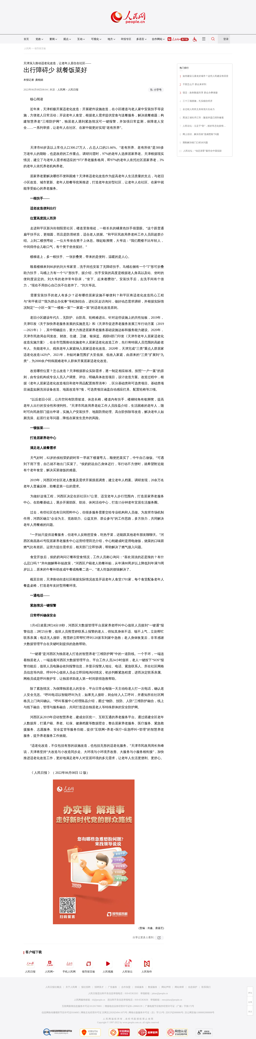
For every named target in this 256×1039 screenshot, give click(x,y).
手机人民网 (69, 965)
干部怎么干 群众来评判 (194, 84)
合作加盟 (125, 987)
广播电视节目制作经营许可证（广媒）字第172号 (169, 1006)
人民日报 (30, 965)
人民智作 (146, 965)
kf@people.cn (98, 1000)
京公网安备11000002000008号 (199, 1012)
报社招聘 (85, 987)
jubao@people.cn (160, 993)
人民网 (27, 48)
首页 (26, 39)
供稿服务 (139, 987)
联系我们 (206, 987)
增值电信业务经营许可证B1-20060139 (123, 1006)
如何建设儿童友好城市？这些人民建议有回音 (205, 76)
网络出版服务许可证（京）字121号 (146, 1012)
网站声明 (166, 987)
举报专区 (126, 39)
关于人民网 (71, 987)
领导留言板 (40, 48)
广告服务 (112, 987)
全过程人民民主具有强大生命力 (199, 109)
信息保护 (192, 987)
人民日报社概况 (53, 987)
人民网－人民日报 (67, 89)
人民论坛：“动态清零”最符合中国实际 (202, 151)
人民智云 (127, 965)
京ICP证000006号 (174, 1012)
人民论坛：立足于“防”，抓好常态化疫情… (204, 126)
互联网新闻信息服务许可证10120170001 (82, 1006)
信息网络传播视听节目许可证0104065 (60, 1012)
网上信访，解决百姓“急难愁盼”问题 (201, 134)
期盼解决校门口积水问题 (195, 142)
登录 (226, 39)
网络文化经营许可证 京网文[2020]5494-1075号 (104, 1012)
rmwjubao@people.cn (172, 1000)
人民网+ (49, 965)
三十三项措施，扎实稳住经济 (197, 101)
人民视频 (108, 965)
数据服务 (152, 987)
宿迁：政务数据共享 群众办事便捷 (200, 92)
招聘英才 (99, 987)
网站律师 (179, 987)
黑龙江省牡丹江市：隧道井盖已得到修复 (203, 117)
